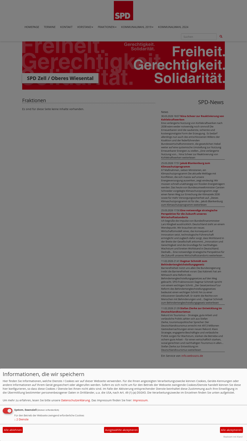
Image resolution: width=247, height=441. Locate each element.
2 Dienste (21, 419)
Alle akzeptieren (231, 430)
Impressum (140, 400)
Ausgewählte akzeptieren (121, 430)
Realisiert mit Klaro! (233, 436)
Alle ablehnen (13, 430)
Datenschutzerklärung (75, 400)
